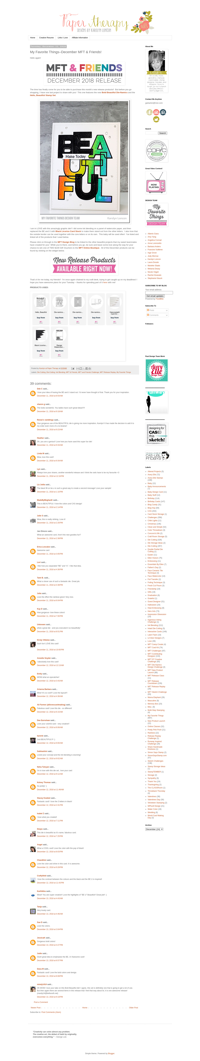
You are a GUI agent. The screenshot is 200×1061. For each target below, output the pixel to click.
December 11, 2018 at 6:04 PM (50, 600)
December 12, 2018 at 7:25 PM (50, 836)
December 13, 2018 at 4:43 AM (50, 898)
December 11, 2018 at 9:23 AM (50, 429)
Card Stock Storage (156, 514)
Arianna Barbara (44, 689)
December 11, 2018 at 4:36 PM (50, 569)
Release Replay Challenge (154, 737)
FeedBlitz (160, 299)
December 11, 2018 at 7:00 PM (50, 616)
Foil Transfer (153, 579)
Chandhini (41, 860)
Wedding (151, 812)
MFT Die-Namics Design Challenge (155, 666)
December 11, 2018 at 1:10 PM (50, 492)
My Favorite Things (124, 372)
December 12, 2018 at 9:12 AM (50, 774)
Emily (39, 674)
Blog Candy (152, 505)
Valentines (152, 796)
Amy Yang (152, 237)
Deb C (39, 389)
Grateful (151, 598)
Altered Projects (154, 471)
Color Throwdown (155, 530)
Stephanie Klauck (155, 278)
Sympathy (152, 778)
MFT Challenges (154, 651)
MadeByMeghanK (45, 500)
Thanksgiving (153, 785)
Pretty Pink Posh (155, 730)
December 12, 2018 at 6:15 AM (50, 712)
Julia (39, 593)
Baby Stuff (152, 495)
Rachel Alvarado (154, 275)
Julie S (40, 516)
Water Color (153, 809)
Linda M (40, 453)
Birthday (151, 498)
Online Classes (154, 726)
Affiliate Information (80, 38)
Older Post (133, 1008)
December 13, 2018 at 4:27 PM (50, 945)
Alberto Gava (153, 234)
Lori (39, 562)
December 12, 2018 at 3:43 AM (50, 681)
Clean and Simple (155, 527)
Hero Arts (151, 611)
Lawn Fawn (152, 635)
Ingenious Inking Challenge (154, 621)
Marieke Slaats (154, 266)
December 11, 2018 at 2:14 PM (50, 507)
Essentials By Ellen (156, 564)
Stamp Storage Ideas (156, 766)
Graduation (152, 595)
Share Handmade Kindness (155, 748)
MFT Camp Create (155, 644)
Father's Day (153, 567)
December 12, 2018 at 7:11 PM (50, 821)
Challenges (152, 517)
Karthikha (41, 891)
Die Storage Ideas (155, 543)
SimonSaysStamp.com (157, 755)
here (105, 282)
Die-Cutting (50, 372)
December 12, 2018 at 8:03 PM (50, 852)
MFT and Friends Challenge (88, 372)
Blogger (111, 1053)
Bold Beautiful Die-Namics (115, 92)
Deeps (40, 829)
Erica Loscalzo (43, 547)
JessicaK (41, 938)
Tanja (39, 907)
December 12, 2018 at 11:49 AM (50, 790)
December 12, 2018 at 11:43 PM (50, 883)
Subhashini (42, 751)
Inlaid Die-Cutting (155, 628)
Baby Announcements (157, 486)
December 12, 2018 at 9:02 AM (50, 758)
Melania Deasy (154, 269)
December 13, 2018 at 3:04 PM (50, 929)
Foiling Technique (155, 582)
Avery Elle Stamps (155, 478)
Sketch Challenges (155, 761)
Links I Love (63, 38)
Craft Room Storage (156, 536)
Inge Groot (152, 253)
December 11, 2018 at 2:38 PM (50, 538)
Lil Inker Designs (155, 638)
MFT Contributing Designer (155, 655)
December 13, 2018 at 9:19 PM (50, 997)
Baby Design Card (155, 492)
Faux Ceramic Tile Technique (155, 572)
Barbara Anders (154, 246)
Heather (40, 438)
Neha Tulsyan (43, 767)
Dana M (40, 969)
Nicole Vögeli (153, 272)
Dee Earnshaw (43, 720)
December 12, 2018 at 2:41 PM (50, 805)
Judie (39, 953)
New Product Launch (156, 721)
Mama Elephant (154, 697)
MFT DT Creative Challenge (155, 660)
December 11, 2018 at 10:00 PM (50, 650)
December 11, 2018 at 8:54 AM (50, 396)
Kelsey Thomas (44, 782)
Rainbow (151, 733)
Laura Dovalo (153, 262)
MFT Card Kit (153, 647)
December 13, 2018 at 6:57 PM (50, 960)
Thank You (152, 781)
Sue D (39, 922)
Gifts (150, 592)
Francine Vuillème (155, 250)
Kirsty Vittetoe (43, 640)
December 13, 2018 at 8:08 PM (50, 976)
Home (32, 38)
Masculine (152, 701)
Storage (151, 775)
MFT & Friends (71, 372)
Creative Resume (46, 38)
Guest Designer (154, 601)
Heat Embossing (154, 608)
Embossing (152, 561)
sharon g (41, 404)
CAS (150, 511)
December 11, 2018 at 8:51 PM (50, 631)
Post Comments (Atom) (51, 1012)
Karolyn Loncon (154, 259)
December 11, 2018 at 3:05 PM (50, 554)
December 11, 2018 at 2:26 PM (50, 523)
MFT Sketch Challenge (157, 692)
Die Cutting (41, 372)
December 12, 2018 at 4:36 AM (50, 696)
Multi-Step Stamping (156, 710)
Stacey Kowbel (43, 798)
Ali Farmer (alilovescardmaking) (51, 705)
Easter (150, 555)
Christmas (152, 524)
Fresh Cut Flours (155, 586)
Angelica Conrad (155, 240)
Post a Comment (41, 1002)
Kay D (39, 609)
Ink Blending (60, 372)
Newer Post (35, 1008)
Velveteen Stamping (156, 803)
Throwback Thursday (156, 791)
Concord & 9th (154, 533)
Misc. (150, 707)
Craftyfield (41, 876)
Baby (150, 483)
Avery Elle (152, 475)
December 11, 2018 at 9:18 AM (50, 411)
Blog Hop (151, 508)
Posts (150, 310)
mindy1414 (42, 984)
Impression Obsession (157, 614)
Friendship (152, 589)
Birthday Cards (154, 501)
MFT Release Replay (108, 372)
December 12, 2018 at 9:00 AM (50, 743)
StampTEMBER (154, 772)
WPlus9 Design (154, 806)
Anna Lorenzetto (154, 243)
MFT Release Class (156, 676)
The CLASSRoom (155, 788)
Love (150, 641)
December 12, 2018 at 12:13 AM (50, 665)
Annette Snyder (44, 658)
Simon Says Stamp (156, 752)
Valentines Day (154, 800)
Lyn (38, 469)
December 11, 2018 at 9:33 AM (50, 445)
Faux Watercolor (154, 576)
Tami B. (40, 578)
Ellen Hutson (153, 558)
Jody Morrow (153, 256)
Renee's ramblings (45, 420)
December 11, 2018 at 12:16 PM (50, 476)
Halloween (152, 605)
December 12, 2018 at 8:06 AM (50, 727)
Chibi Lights (153, 520)
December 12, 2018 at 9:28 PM (50, 867)
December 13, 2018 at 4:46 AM (50, 914)
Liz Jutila (41, 485)
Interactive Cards (155, 631)
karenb (40, 736)
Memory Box (153, 704)
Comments (152, 315)
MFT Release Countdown (153, 682)
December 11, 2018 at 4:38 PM (50, 585)
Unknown (41, 624)
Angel (39, 845)
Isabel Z (40, 813)
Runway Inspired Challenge (155, 742)
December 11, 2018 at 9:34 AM (50, 461)
